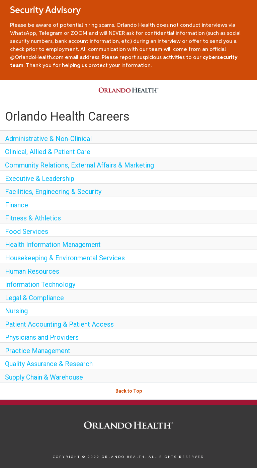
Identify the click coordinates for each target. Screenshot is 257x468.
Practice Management (37, 351)
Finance (16, 205)
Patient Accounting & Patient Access (59, 324)
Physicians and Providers (42, 337)
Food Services (26, 231)
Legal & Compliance (34, 298)
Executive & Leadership (39, 179)
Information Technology (40, 284)
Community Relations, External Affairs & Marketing (79, 165)
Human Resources (32, 271)
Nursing (16, 311)
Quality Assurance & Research (49, 364)
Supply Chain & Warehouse (44, 377)
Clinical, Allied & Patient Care (47, 152)
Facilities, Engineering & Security (53, 192)
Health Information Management (53, 245)
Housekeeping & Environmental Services (65, 258)
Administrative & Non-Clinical (48, 139)
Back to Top (128, 391)
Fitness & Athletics (33, 218)
